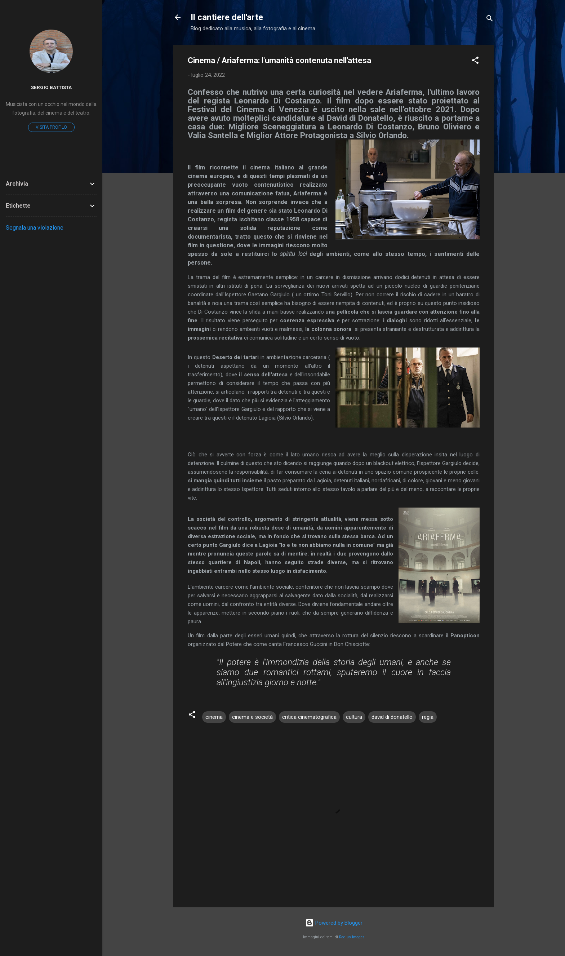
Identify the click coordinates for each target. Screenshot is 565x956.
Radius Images (352, 937)
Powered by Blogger (333, 923)
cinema (214, 717)
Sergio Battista (51, 87)
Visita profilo (51, 127)
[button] (475, 61)
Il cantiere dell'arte (227, 17)
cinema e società (252, 717)
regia (427, 717)
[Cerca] (489, 20)
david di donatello (392, 717)
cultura (354, 717)
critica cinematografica (309, 717)
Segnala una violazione (34, 227)
